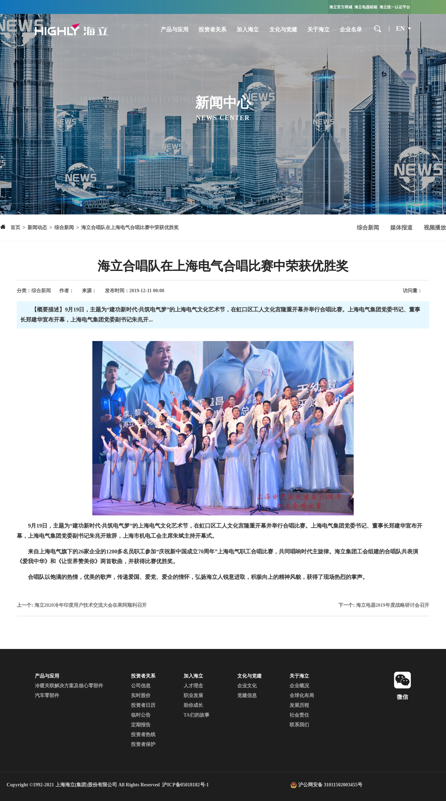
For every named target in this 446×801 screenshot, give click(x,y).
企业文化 (247, 685)
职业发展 (193, 695)
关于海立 (318, 29)
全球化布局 (302, 695)
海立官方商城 (340, 7)
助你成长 (193, 705)
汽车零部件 (47, 695)
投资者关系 (212, 29)
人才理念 (193, 685)
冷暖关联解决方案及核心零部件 (69, 685)
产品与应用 (175, 29)
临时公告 (141, 715)
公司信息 (141, 685)
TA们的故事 (196, 715)
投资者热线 (143, 734)
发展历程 (299, 705)
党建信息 (247, 695)
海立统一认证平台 (394, 7)
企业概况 (299, 685)
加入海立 (248, 29)
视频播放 (435, 228)
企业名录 (351, 29)
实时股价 (141, 695)
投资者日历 (143, 705)
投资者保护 (143, 744)
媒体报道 (401, 228)
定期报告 (141, 724)
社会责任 (299, 715)
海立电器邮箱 (365, 7)
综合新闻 (368, 228)
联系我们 (299, 724)
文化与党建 (283, 29)
